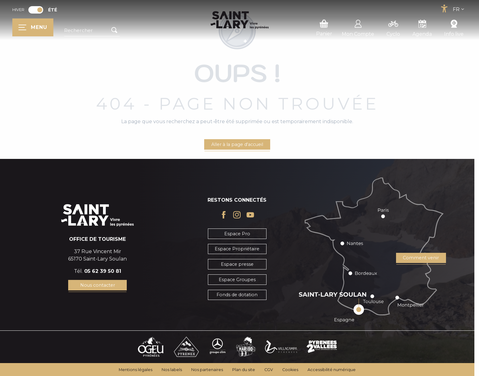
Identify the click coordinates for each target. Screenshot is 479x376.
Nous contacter (97, 285)
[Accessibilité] (444, 9)
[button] (92, 30)
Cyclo (393, 27)
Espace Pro (237, 234)
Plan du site (243, 369)
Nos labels (172, 369)
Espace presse (237, 264)
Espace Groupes (237, 279)
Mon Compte (358, 27)
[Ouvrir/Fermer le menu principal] (32, 27)
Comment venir (421, 258)
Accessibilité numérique (332, 369)
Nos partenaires (207, 369)
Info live (454, 27)
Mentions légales (135, 369)
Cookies (290, 369)
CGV (268, 369)
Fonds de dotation (237, 294)
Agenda (422, 27)
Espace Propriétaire (237, 249)
